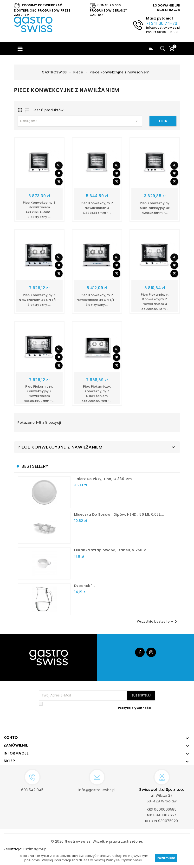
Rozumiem (166, 858)
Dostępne (80, 121)
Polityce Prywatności (124, 860)
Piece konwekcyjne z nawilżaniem (60, 447)
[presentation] (118, 721)
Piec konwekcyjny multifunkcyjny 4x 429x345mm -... (155, 208)
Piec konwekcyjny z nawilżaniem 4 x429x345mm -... (97, 208)
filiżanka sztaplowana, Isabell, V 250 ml (111, 550)
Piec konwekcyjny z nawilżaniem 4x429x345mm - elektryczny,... (39, 209)
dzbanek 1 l (84, 585)
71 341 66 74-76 (161, 23)
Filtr (163, 121)
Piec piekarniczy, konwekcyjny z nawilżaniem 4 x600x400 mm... (155, 301)
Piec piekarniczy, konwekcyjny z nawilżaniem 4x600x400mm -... (39, 393)
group (35, 849)
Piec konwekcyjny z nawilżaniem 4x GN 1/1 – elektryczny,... (39, 300)
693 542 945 (32, 789)
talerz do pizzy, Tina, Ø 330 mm (103, 478)
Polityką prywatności (134, 708)
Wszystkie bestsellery (158, 621)
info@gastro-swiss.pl (163, 28)
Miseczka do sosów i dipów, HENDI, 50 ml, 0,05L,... (119, 514)
